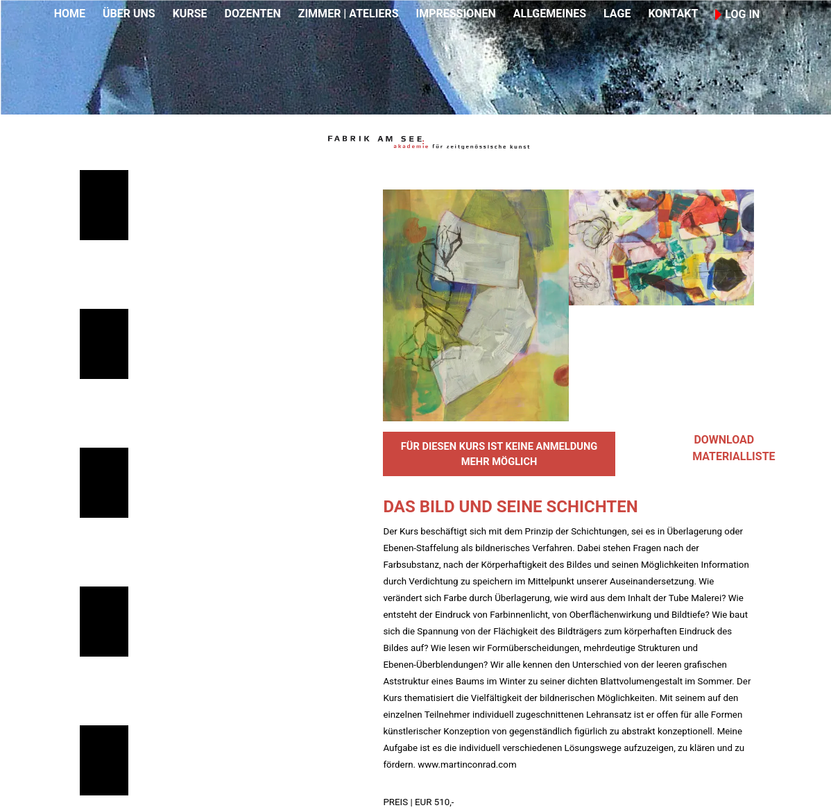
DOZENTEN (252, 13)
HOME (69, 13)
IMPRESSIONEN (456, 13)
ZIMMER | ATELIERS (348, 13)
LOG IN (737, 14)
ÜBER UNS (129, 13)
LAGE (617, 13)
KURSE (190, 13)
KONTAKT (673, 13)
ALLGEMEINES (549, 13)
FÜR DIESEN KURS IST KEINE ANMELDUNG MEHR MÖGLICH (499, 454)
